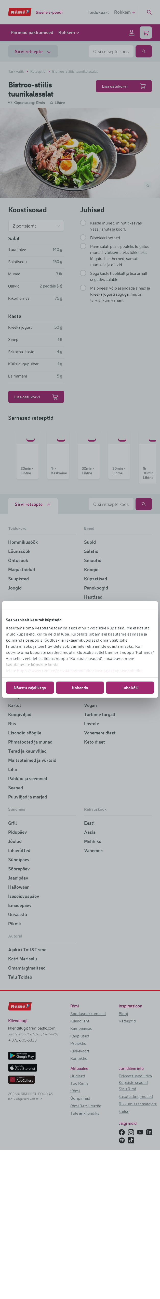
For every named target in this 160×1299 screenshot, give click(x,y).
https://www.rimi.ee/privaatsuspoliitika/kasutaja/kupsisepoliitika (80, 670)
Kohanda (80, 687)
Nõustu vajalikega (30, 687)
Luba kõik (130, 687)
